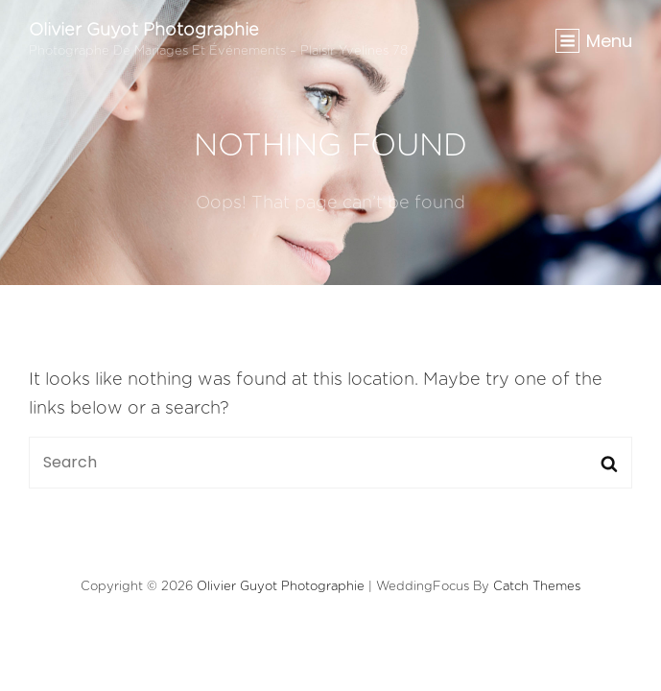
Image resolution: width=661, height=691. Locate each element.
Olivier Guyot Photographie (144, 30)
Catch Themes (536, 587)
